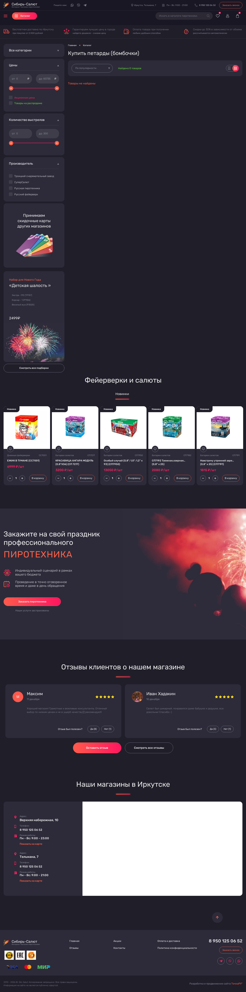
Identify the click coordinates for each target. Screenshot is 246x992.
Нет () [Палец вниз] (107, 729)
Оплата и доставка (168, 941)
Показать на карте (31, 843)
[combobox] (92, 68)
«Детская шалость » (30, 285)
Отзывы (74, 948)
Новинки (122, 394)
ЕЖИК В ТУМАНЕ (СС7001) (23, 460)
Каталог (87, 45)
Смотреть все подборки (34, 368)
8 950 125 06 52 (31, 830)
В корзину (38, 478)
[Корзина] (237, 16)
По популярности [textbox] (85, 68)
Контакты (119, 948)
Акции (117, 941)
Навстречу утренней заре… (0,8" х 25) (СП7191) (217, 462)
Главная (72, 45)
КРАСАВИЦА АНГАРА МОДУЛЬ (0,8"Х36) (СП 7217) (74, 462)
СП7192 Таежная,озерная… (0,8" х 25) (168, 462)
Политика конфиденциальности (177, 948)
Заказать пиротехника (32, 601)
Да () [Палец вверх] (93, 729)
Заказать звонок (230, 5)
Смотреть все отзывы (149, 747)
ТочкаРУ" (236, 983)
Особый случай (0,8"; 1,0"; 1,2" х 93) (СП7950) (123, 462)
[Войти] (227, 16)
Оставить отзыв (97, 747)
